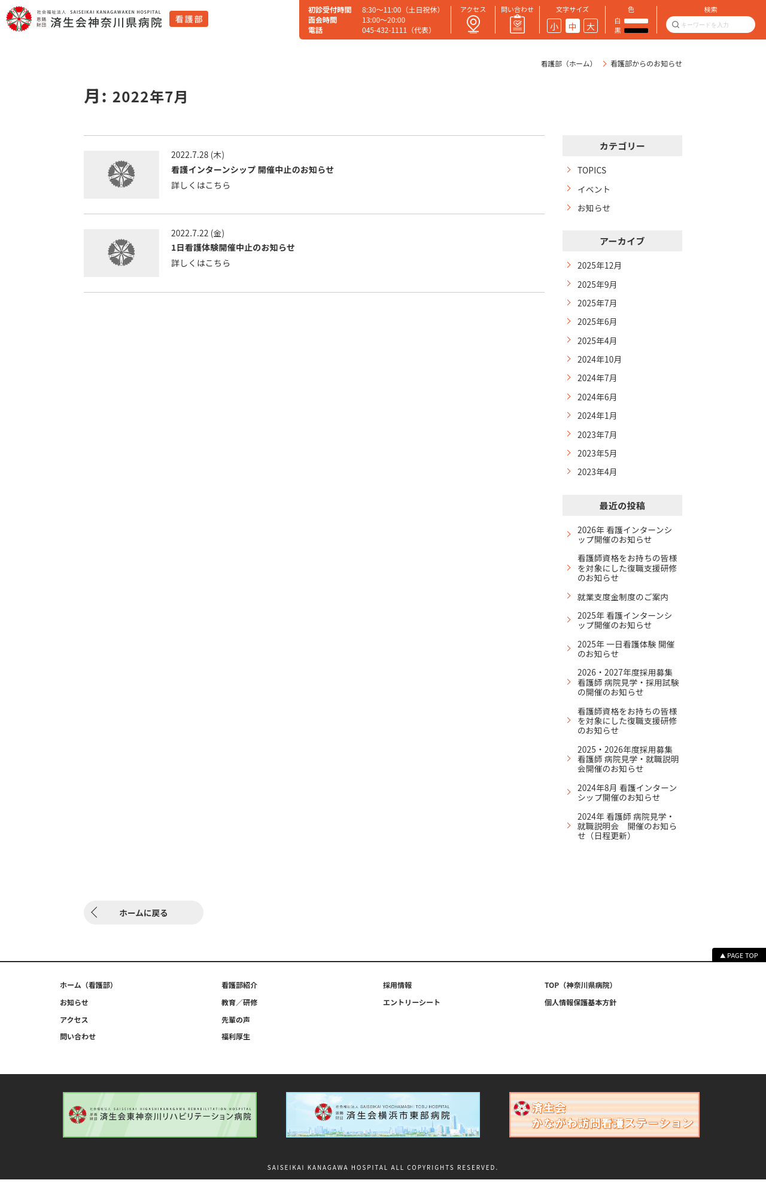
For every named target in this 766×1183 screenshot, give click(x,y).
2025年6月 (597, 323)
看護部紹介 (239, 988)
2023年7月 (597, 437)
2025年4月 (597, 342)
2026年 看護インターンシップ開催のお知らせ (625, 538)
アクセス (74, 1022)
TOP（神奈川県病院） (581, 988)
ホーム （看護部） (88, 988)
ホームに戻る (143, 916)
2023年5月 (597, 456)
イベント (594, 189)
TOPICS (592, 170)
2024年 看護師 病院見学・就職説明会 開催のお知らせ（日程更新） (627, 835)
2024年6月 (597, 399)
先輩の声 (235, 1022)
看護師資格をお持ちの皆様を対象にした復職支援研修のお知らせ (624, 572)
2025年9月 (597, 285)
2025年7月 (597, 304)
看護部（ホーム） (568, 63)
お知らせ (594, 208)
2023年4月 (597, 475)
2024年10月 (600, 361)
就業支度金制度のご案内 (624, 602)
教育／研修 (239, 1006)
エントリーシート (411, 1006)
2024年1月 (597, 418)
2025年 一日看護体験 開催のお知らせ (627, 654)
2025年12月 (600, 266)
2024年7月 (597, 380)
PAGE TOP (742, 958)
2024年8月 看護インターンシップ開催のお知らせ (624, 801)
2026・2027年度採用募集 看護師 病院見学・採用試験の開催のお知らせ (628, 689)
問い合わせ (78, 1040)
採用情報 (397, 988)
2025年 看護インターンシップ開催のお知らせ (625, 625)
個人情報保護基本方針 (580, 1006)
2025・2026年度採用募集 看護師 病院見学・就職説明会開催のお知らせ (628, 766)
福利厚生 (235, 1040)
